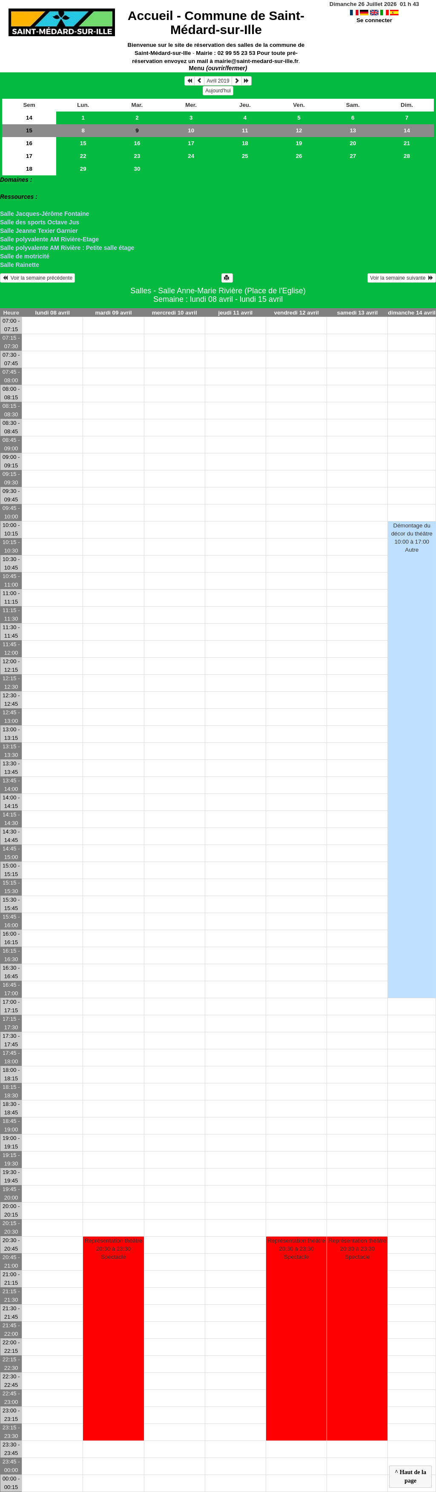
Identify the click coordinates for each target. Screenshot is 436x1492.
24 (191, 156)
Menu (218, 68)
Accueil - (216, 23)
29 (83, 169)
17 (191, 143)
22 (83, 156)
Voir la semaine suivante (401, 278)
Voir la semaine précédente (37, 278)
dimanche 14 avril (412, 312)
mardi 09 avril (113, 312)
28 (407, 156)
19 (299, 143)
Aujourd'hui (218, 91)
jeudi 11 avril (235, 312)
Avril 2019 (218, 81)
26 (299, 156)
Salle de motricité (24, 256)
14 (29, 118)
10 (191, 130)
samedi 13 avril (357, 312)
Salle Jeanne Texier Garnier (39, 230)
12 (299, 130)
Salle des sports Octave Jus (39, 222)
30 (137, 169)
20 (353, 143)
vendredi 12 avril (296, 312)
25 (245, 156)
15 (29, 130)
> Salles (11, 188)
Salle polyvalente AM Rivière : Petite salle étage (67, 247)
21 (407, 143)
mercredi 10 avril (174, 312)
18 (245, 143)
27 (353, 156)
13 (353, 130)
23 (137, 156)
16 (29, 143)
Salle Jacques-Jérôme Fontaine (44, 213)
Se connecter (374, 20)
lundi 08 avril (52, 312)
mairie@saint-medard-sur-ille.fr (256, 61)
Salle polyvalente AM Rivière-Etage (49, 239)
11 (245, 130)
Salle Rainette (19, 264)
